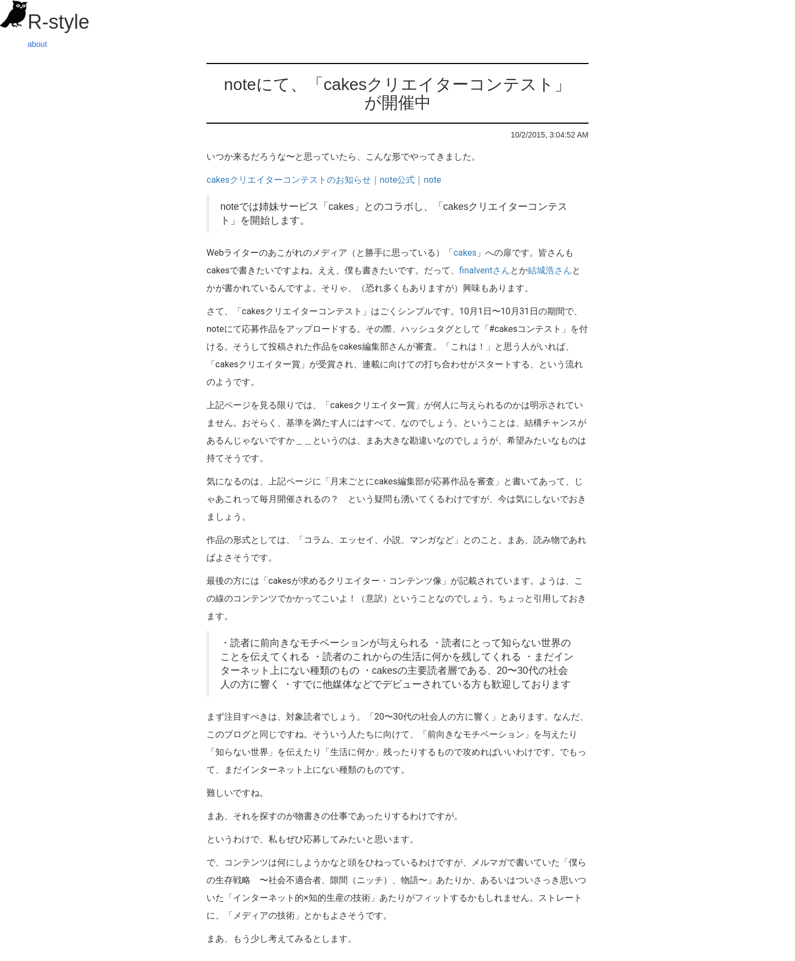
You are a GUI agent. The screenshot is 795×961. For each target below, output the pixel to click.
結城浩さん (550, 270)
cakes (464, 252)
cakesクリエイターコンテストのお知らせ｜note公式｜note (323, 180)
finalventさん (485, 270)
